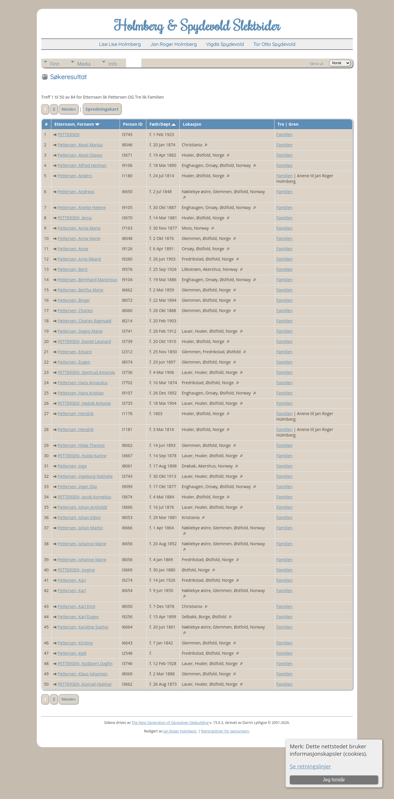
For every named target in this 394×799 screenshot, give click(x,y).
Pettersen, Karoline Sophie (83, 627)
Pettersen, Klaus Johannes (82, 674)
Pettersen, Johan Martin (80, 528)
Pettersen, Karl (72, 590)
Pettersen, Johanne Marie (82, 543)
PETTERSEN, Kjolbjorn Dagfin (85, 663)
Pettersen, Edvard (75, 351)
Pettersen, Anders (75, 175)
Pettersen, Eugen (74, 362)
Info (112, 64)
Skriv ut (316, 63)
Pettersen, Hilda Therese (81, 445)
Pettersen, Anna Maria (79, 228)
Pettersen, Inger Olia (77, 486)
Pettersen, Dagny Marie (80, 331)
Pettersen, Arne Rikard (79, 259)
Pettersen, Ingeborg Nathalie (85, 476)
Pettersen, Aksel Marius (80, 144)
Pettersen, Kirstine (75, 643)
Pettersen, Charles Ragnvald (84, 321)
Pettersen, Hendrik (76, 413)
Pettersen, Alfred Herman (82, 165)
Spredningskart (101, 109)
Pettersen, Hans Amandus (82, 382)
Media (84, 64)
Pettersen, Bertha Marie (80, 290)
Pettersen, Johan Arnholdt (82, 507)
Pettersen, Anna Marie (79, 238)
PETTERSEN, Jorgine (76, 570)
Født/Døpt (163, 124)
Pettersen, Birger (74, 300)
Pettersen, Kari (72, 580)
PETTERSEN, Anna (75, 218)
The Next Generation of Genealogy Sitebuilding (170, 722)
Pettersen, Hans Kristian (81, 393)
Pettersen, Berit (72, 269)
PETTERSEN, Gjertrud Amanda (86, 372)
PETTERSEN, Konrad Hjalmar (85, 684)
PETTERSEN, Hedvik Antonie (84, 403)
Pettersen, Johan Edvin (79, 517)
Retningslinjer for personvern (225, 731)
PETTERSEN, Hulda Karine (82, 455)
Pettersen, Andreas (76, 191)
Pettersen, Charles (75, 310)
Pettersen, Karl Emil (76, 606)
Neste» (69, 109)
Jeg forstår (334, 779)
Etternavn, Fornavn (77, 124)
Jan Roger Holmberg (179, 731)
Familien (285, 134)
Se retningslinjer (310, 766)
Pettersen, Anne (73, 248)
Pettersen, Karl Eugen (78, 616)
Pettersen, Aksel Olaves (80, 155)
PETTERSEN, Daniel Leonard (84, 341)
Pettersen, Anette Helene (82, 207)
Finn (54, 64)
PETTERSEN (69, 134)
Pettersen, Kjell (72, 653)
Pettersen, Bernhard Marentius (87, 279)
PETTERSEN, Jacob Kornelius (84, 497)
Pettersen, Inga (72, 466)
